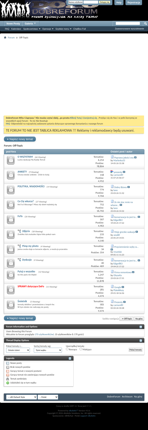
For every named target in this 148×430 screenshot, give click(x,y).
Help (118, 2)
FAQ (7, 29)
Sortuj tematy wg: (42, 346)
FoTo (20, 216)
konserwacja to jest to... (125, 217)
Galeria (30, 23)
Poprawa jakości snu (124, 157)
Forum (11, 37)
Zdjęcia (26, 231)
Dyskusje (27, 259)
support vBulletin (88, 415)
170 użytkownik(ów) (44, 334)
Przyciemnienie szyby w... (126, 247)
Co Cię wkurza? (26, 201)
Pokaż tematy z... (14, 346)
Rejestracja (133, 2)
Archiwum (127, 396)
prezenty (118, 172)
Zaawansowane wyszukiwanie (129, 28)
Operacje (46, 29)
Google (117, 287)
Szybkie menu (62, 29)
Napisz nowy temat (20, 139)
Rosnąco (71, 349)
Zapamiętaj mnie (79, 7)
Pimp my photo (30, 246)
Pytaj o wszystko (27, 271)
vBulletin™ (73, 410)
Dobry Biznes (120, 187)
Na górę (139, 318)
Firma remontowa (123, 272)
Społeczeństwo (30, 29)
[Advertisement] (37, 77)
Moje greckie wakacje (124, 232)
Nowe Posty (13, 23)
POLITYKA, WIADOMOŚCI (31, 186)
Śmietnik (23, 301)
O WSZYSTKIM (25, 156)
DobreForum (113, 396)
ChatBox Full (79, 29)
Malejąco (85, 349)
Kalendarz (16, 29)
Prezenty (118, 302)
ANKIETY (22, 171)
